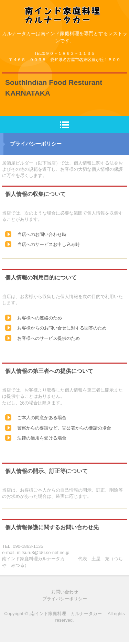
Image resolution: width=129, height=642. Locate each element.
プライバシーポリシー (64, 598)
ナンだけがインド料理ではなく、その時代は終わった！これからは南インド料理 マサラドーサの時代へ (64, 11)
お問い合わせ (64, 591)
